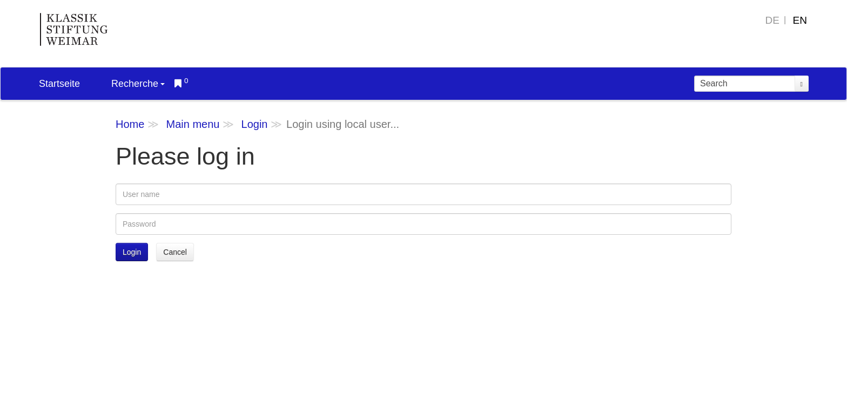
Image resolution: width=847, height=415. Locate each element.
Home (130, 124)
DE (772, 20)
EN (800, 20)
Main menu (192, 124)
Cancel (175, 252)
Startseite (59, 83)
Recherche (138, 83)
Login (254, 124)
